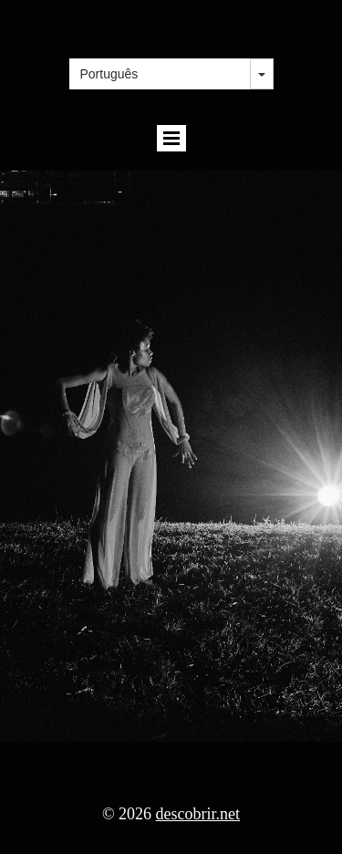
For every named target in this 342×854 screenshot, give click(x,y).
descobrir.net (198, 814)
